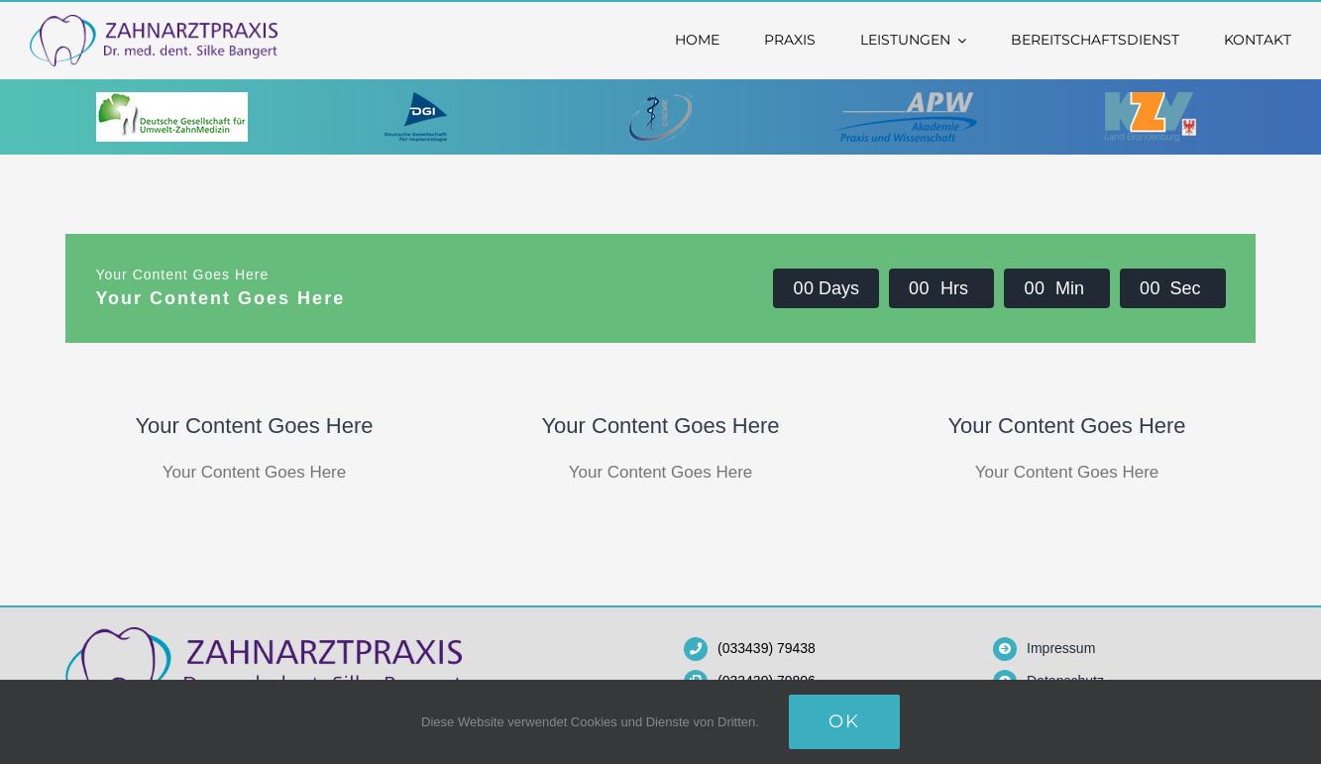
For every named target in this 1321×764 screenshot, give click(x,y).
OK (844, 721)
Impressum (1061, 648)
